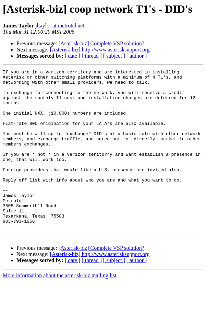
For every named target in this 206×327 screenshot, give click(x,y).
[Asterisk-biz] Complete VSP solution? (101, 43)
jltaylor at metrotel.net (59, 25)
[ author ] (136, 56)
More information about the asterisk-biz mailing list (59, 308)
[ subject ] (114, 56)
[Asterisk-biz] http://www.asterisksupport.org (100, 49)
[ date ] (72, 56)
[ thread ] (92, 56)
